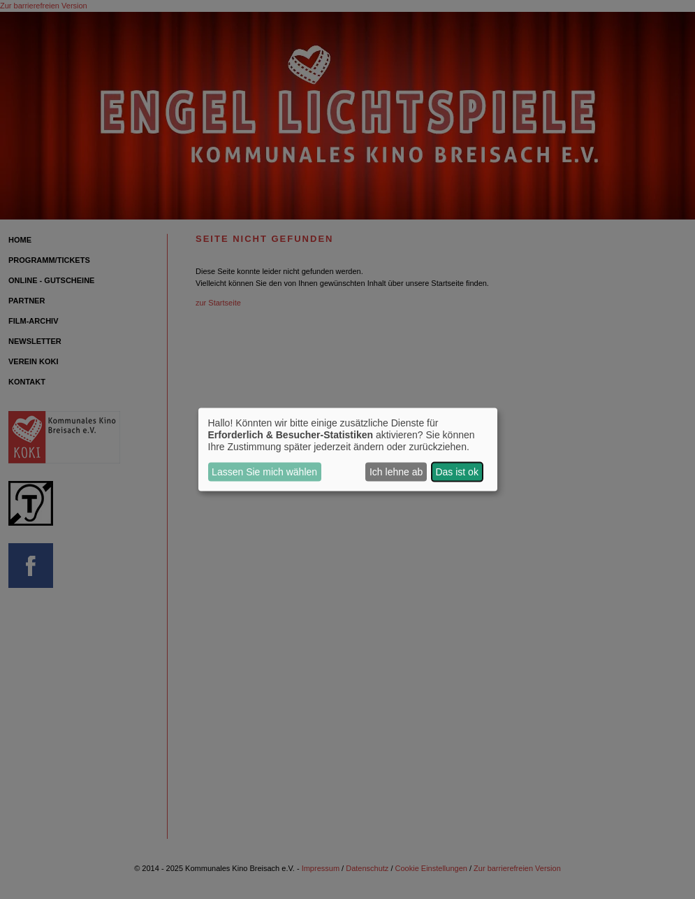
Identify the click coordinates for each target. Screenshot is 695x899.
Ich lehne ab (396, 471)
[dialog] (347, 449)
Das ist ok (456, 471)
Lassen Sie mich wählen (264, 471)
